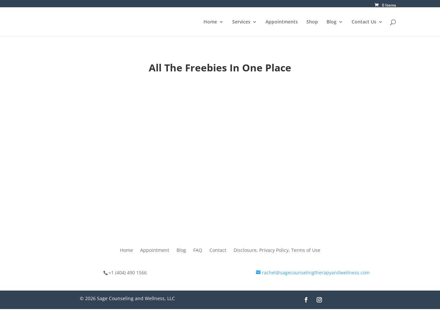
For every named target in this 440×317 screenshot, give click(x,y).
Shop (312, 22)
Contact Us (364, 22)
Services (241, 22)
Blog (331, 22)
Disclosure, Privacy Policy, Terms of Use (277, 250)
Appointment (154, 250)
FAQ (197, 250)
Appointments (282, 22)
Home (210, 22)
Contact (217, 250)
